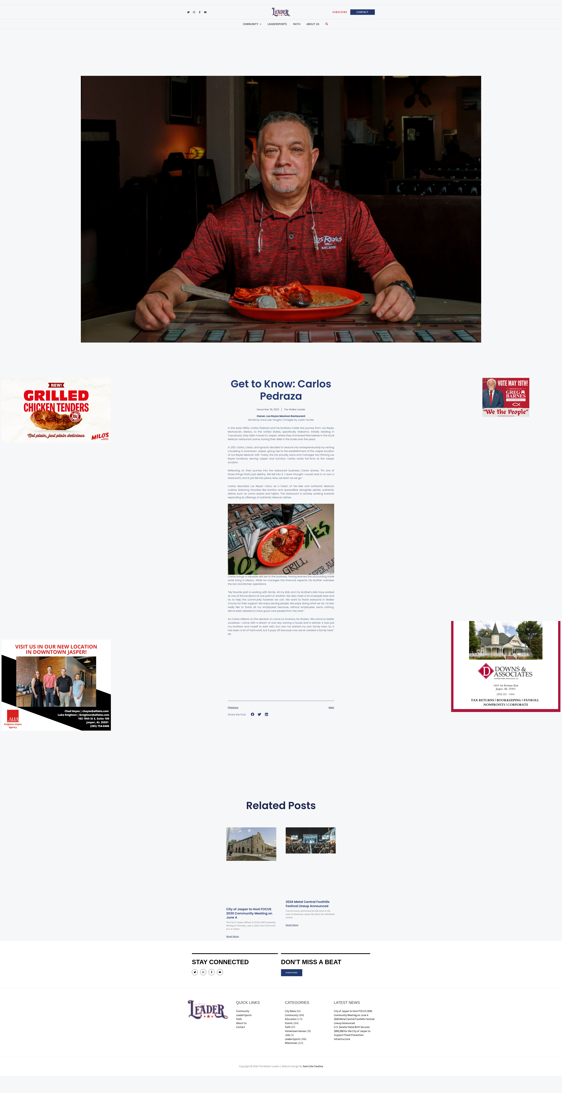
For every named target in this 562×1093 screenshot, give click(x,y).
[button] (339, 12)
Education (290, 1019)
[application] (264, 24)
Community (242, 1011)
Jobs (287, 1035)
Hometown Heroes (295, 1031)
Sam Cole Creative (313, 1066)
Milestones (291, 1043)
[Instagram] (194, 12)
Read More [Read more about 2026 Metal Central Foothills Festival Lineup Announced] (292, 925)
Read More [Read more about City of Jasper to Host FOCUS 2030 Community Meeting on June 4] (233, 936)
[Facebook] (199, 12)
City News (290, 1011)
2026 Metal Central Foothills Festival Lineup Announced (310, 903)
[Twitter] (188, 12)
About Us (241, 1023)
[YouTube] (205, 12)
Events (289, 1023)
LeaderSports (244, 1015)
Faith (239, 1019)
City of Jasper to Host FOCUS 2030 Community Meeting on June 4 (251, 913)
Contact (240, 1027)
